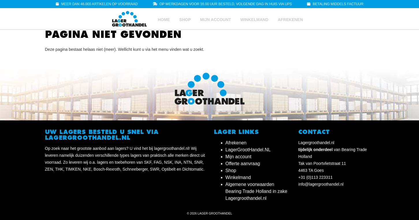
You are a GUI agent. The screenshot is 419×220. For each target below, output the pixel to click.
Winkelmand (254, 19)
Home (164, 19)
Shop (185, 19)
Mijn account (215, 19)
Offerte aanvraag (243, 163)
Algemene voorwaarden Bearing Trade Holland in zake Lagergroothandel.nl (256, 191)
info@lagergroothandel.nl (321, 184)
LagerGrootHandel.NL (248, 149)
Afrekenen (290, 19)
